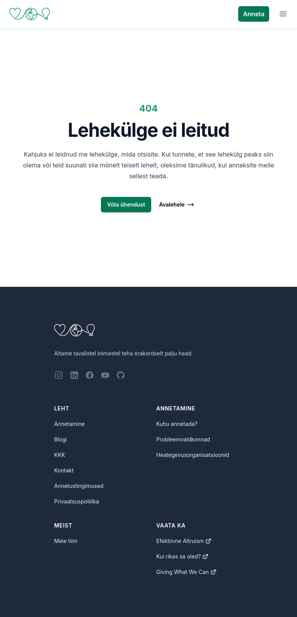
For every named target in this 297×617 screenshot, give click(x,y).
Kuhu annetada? (176, 424)
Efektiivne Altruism (184, 541)
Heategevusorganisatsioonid (192, 455)
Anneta (254, 14)
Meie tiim (65, 541)
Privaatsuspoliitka (76, 501)
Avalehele (177, 205)
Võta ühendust (126, 204)
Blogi (60, 439)
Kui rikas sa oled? (182, 556)
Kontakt (63, 470)
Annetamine (69, 424)
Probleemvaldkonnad (183, 439)
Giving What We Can (186, 572)
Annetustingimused (79, 486)
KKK (59, 455)
